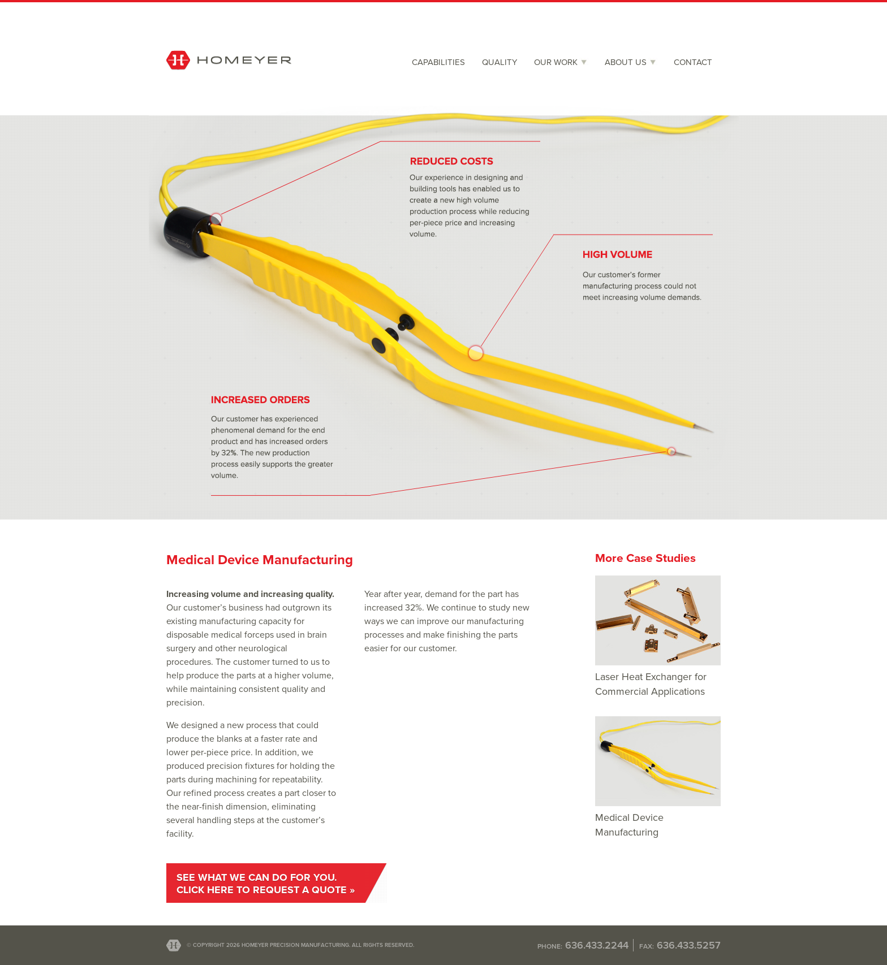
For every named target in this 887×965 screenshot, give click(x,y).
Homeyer (228, 82)
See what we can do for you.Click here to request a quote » (265, 883)
